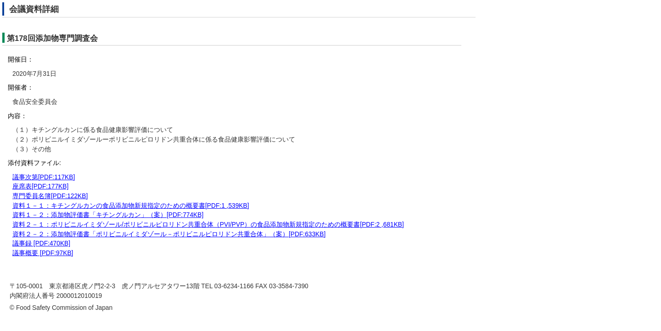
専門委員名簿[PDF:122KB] (50, 196)
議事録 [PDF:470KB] (41, 243)
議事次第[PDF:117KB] (43, 177)
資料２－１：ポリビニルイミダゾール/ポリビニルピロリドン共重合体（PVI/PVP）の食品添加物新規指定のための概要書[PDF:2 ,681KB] (208, 224)
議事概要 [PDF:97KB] (42, 253)
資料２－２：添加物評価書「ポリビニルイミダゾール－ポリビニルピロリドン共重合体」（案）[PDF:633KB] (168, 234)
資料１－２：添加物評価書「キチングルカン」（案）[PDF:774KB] (107, 214)
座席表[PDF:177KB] (40, 186)
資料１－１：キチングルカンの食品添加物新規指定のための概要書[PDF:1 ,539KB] (130, 205)
